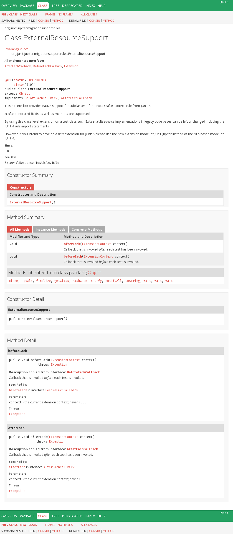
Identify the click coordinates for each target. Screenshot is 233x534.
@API (8, 80)
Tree (55, 5)
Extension (71, 66)
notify (96, 281)
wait (147, 281)
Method (57, 21)
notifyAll (113, 281)
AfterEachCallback (18, 66)
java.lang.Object (16, 49)
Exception (59, 365)
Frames (50, 14)
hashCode (80, 281)
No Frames (65, 14)
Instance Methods (51, 229)
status (19, 80)
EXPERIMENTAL (37, 80)
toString (132, 281)
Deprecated (72, 5)
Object (24, 94)
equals (27, 281)
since (18, 85)
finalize (43, 281)
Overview (9, 5)
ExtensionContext (96, 244)
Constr (43, 21)
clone (13, 281)
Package (27, 5)
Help (102, 5)
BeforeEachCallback (47, 66)
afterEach (72, 244)
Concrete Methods (87, 229)
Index (90, 5)
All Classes (89, 14)
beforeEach (73, 256)
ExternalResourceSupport (30, 202)
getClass (61, 281)
